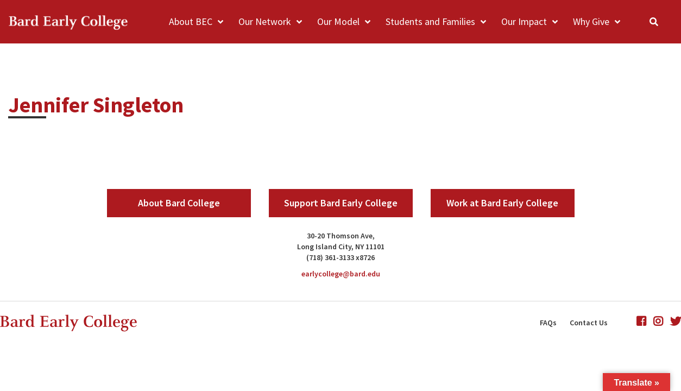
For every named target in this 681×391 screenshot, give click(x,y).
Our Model (338, 21)
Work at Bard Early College (502, 203)
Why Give (591, 21)
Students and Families (430, 21)
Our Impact (524, 21)
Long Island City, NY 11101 (340, 246)
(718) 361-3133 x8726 (340, 257)
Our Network (264, 21)
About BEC (190, 21)
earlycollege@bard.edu (340, 274)
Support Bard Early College (341, 203)
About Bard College (179, 203)
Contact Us (589, 322)
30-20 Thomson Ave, (341, 236)
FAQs (548, 322)
